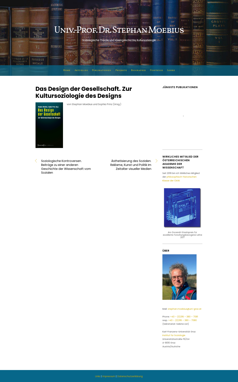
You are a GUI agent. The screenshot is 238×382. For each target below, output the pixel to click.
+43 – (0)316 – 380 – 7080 (182, 320)
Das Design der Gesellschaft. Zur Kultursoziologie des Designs (84, 92)
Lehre (171, 70)
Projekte (121, 70)
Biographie (138, 70)
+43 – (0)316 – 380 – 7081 (184, 316)
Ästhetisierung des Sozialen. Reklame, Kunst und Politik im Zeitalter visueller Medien (125, 165)
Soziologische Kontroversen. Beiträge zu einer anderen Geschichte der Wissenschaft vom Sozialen (66, 167)
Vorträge (156, 70)
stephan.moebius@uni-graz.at (184, 308)
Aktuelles (81, 70)
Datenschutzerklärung (130, 376)
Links (97, 376)
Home (66, 70)
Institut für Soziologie (173, 335)
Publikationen (101, 70)
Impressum (108, 376)
